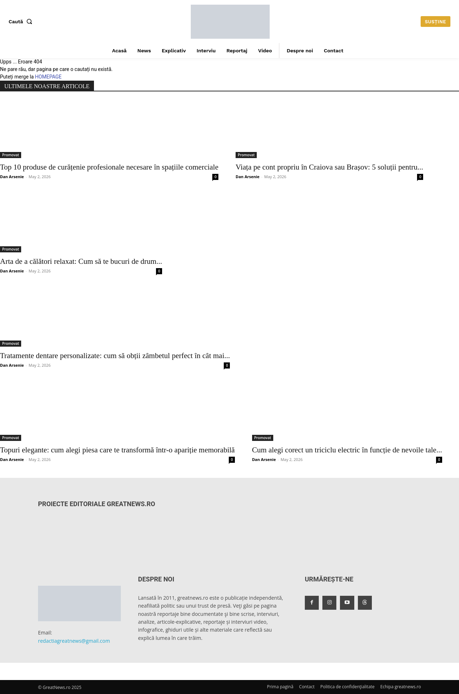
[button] (22, 21)
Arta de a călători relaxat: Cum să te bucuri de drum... (81, 261)
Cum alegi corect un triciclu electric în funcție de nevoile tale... (347, 450)
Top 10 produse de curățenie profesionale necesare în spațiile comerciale (109, 167)
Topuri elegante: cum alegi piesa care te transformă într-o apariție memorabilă (117, 450)
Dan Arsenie (12, 176)
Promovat (10, 154)
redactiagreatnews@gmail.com (74, 640)
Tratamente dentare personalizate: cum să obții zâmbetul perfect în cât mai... (115, 355)
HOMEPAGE (48, 77)
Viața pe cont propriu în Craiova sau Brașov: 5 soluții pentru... (329, 167)
